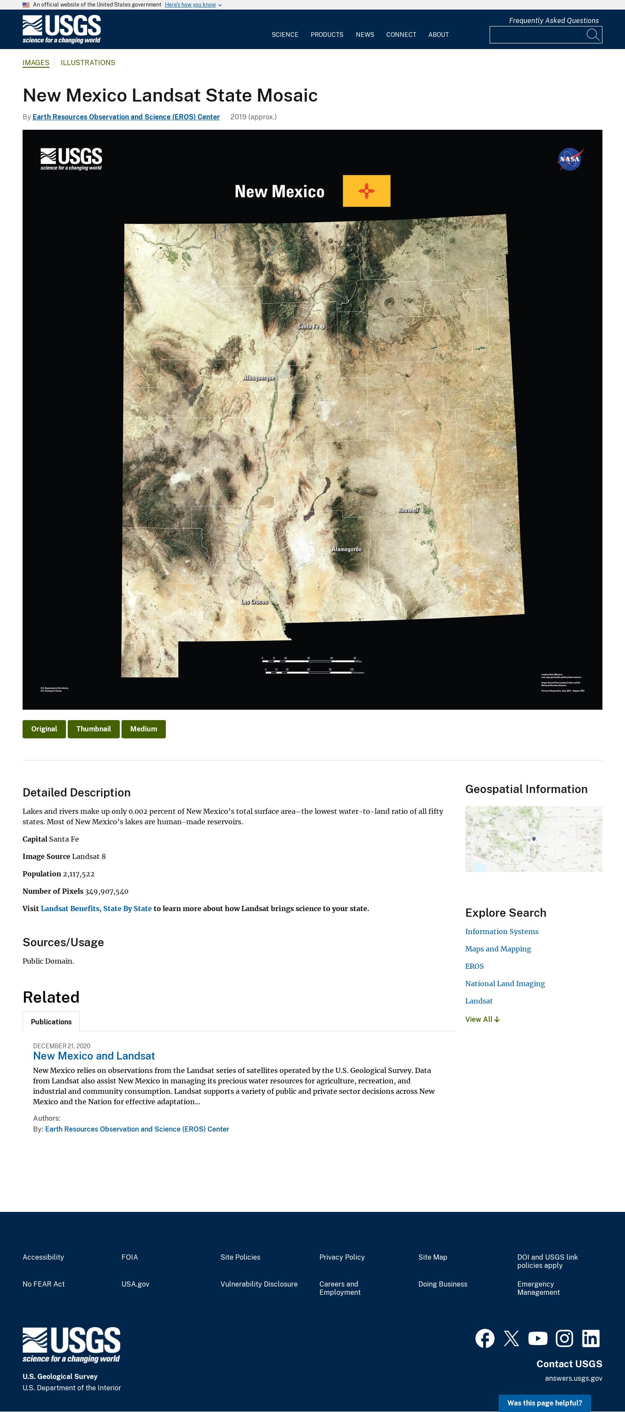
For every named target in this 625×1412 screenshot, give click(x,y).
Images (36, 63)
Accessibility (43, 1257)
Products (327, 34)
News (365, 34)
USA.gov (135, 1284)
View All (482, 1019)
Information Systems (502, 931)
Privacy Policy (342, 1257)
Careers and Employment (340, 1288)
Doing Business (442, 1284)
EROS (474, 966)
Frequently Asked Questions (554, 20)
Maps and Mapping (498, 949)
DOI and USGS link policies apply (547, 1262)
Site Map (432, 1257)
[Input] (546, 34)
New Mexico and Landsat (94, 1056)
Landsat (479, 1001)
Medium (143, 729)
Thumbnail (93, 729)
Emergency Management (538, 1288)
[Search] (593, 34)
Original (44, 729)
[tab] (51, 1021)
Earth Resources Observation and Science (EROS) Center (126, 117)
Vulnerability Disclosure (259, 1284)
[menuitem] (285, 29)
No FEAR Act (44, 1284)
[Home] (62, 42)
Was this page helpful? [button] (544, 1403)
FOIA (130, 1257)
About (438, 34)
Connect (401, 34)
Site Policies (240, 1257)
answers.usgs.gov (573, 1378)
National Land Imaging (505, 983)
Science (285, 34)
